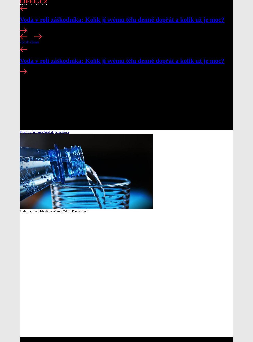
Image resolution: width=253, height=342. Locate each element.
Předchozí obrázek (32, 132)
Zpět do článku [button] (29, 42)
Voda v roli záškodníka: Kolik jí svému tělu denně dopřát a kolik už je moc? (122, 19)
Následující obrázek (56, 132)
